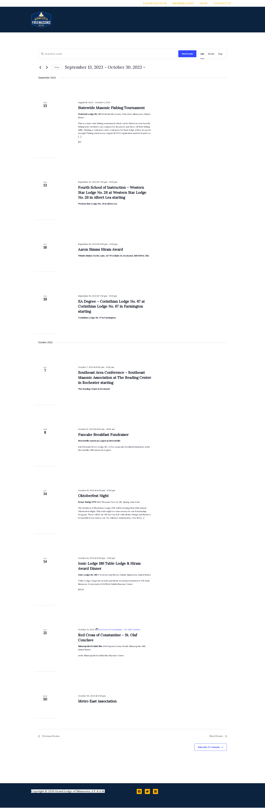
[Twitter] (147, 791)
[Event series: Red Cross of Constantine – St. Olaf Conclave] (118, 629)
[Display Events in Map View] (220, 54)
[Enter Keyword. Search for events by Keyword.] (108, 54)
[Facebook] (139, 791)
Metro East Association (97, 701)
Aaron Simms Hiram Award (100, 249)
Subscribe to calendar (209, 747)
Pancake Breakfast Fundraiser (103, 434)
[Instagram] (155, 791)
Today (56, 67)
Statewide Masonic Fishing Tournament (111, 108)
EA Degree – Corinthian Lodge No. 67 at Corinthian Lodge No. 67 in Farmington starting (111, 306)
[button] (135, 19)
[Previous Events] (40, 67)
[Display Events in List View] (202, 54)
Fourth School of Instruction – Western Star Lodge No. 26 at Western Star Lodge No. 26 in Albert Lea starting (112, 192)
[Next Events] (47, 67)
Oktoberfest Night (93, 495)
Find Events (187, 54)
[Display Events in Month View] (211, 54)
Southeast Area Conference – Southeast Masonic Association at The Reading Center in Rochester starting (114, 377)
